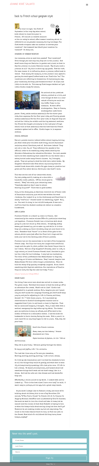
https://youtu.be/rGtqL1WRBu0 (27, 274)
